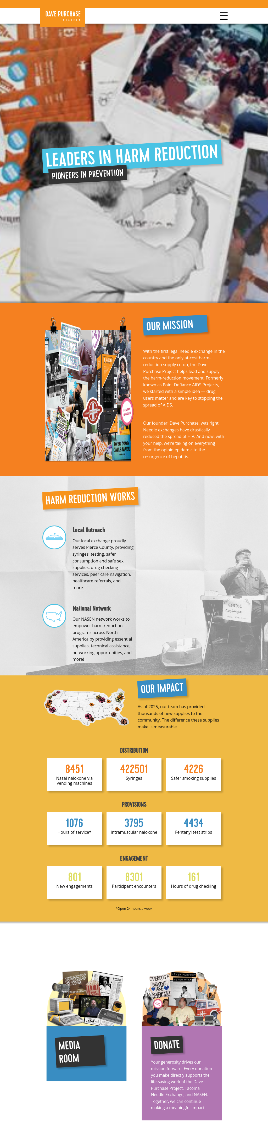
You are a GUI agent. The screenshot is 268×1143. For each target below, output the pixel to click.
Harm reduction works (90, 498)
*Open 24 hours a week (134, 908)
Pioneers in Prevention (88, 174)
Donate (166, 1045)
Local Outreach (89, 530)
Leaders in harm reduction (132, 156)
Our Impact (162, 688)
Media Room (69, 1052)
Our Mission (170, 325)
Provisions (134, 804)
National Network (91, 608)
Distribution (134, 750)
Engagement (134, 858)
